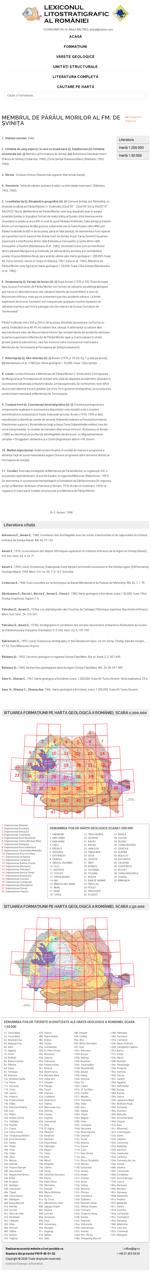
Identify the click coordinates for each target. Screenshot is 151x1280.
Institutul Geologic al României (24, 1263)
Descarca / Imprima (133, 119)
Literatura (126, 140)
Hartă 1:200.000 (131, 148)
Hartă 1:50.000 (130, 155)
